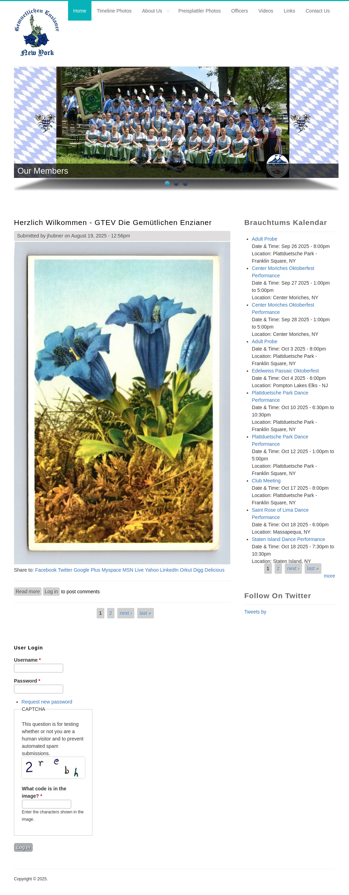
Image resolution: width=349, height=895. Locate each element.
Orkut (186, 570)
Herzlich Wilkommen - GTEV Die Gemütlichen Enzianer (113, 222)
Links (289, 11)
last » (145, 613)
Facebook (46, 570)
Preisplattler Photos (199, 11)
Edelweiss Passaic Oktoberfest (285, 371)
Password (27, 681)
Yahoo (151, 570)
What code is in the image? (44, 792)
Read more (29, 591)
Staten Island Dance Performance (288, 539)
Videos (266, 11)
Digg (198, 570)
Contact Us (318, 11)
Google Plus (87, 570)
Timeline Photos (114, 11)
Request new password (47, 702)
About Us (153, 12)
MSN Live (133, 570)
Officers (239, 11)
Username (27, 660)
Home (79, 11)
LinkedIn (169, 570)
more (329, 576)
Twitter (65, 570)
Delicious (214, 570)
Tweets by (255, 612)
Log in (51, 591)
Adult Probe (264, 239)
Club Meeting (266, 480)
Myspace (111, 570)
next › (126, 613)
